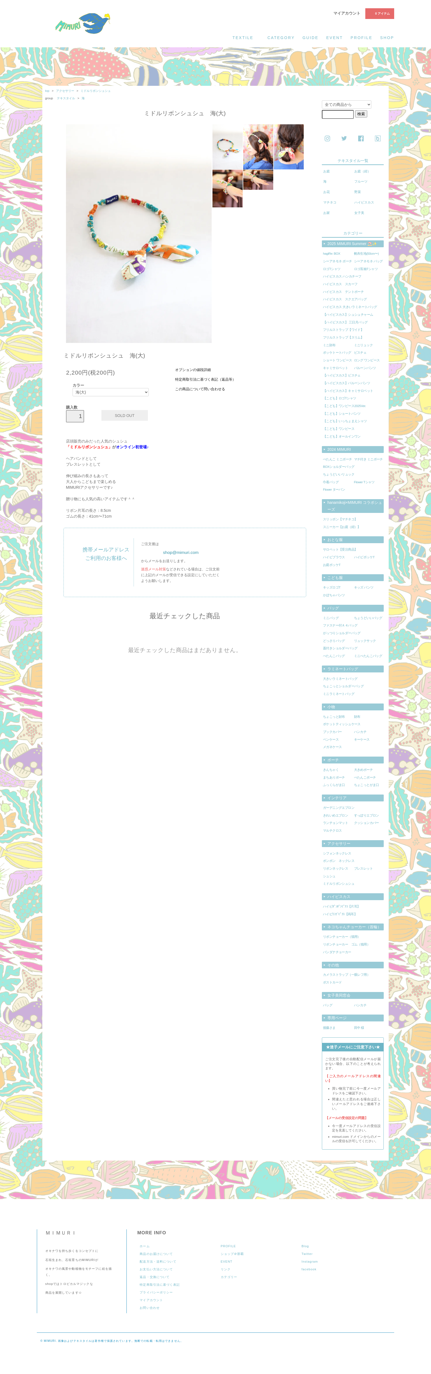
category (281, 37)
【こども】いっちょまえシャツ (345, 421)
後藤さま (329, 1028)
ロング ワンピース (367, 360)
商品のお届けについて (156, 1253)
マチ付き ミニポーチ (368, 459)
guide (311, 37)
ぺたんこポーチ (365, 777)
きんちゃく (331, 770)
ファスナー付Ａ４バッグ (340, 625)
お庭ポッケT (332, 565)
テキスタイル (66, 98)
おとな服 (335, 539)
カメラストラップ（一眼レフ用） (346, 975)
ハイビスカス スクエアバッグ (345, 299)
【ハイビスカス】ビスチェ (342, 375)
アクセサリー (65, 90)
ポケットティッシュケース (342, 724)
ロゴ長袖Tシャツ (366, 269)
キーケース (362, 739)
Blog (305, 1246)
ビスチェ (360, 353)
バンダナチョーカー (337, 952)
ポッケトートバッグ (337, 353)
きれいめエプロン (335, 815)
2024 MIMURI (339, 449)
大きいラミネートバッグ (340, 679)
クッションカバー (366, 823)
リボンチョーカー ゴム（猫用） (346, 944)
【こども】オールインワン (342, 436)
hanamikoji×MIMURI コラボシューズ (354, 506)
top (47, 90)
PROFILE (228, 1246)
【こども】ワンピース (338, 429)
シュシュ (329, 876)
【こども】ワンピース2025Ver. (344, 406)
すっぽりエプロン (366, 815)
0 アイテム (379, 13)
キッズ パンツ (364, 587)
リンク (226, 1269)
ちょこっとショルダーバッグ (343, 686)
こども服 (335, 577)
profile (362, 37)
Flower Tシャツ (364, 482)
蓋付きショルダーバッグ (340, 648)
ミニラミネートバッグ (338, 694)
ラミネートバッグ (342, 669)
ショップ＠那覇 (232, 1253)
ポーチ (333, 760)
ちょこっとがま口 (366, 785)
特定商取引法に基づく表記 (159, 1284)
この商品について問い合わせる (200, 389)
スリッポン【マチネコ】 (340, 519)
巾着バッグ (331, 482)
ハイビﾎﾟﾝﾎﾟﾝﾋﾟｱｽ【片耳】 (341, 906)
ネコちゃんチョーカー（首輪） (354, 927)
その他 (333, 965)
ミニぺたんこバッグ (368, 656)
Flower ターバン (334, 489)
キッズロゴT (332, 587)
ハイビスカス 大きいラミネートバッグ (350, 307)
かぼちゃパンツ (334, 595)
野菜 (357, 192)
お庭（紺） (362, 171)
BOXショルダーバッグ (338, 467)
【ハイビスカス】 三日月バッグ (345, 322)
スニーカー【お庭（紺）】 (342, 527)
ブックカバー (332, 732)
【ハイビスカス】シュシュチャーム (348, 315)
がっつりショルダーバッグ (342, 633)
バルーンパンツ (365, 368)
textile (246, 37)
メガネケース (332, 747)
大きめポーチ (363, 770)
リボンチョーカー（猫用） (342, 937)
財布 (357, 717)
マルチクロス (332, 830)
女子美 (359, 213)
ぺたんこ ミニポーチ (337, 459)
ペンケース (331, 739)
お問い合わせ (150, 1307)
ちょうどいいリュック (338, 474)
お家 (326, 213)
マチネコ (329, 202)
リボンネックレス (335, 868)
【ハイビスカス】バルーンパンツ (346, 383)
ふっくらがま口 (334, 785)
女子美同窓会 (338, 995)
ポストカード (332, 982)
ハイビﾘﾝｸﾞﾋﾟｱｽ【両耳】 (340, 914)
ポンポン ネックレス (338, 861)
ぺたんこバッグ (334, 656)
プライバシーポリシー (156, 1292)
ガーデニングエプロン (338, 808)
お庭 (326, 171)
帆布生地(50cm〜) (366, 253)
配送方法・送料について (158, 1261)
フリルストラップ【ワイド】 (343, 330)
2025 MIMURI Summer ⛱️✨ (352, 243)
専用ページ (337, 1018)
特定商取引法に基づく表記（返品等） (205, 379)
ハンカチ (360, 732)
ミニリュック (363, 345)
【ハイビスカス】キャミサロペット (348, 391)
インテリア (337, 798)
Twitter (307, 1253)
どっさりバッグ (334, 641)
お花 (326, 192)
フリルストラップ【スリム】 (343, 337)
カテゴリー (229, 1277)
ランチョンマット (335, 823)
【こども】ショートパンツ (342, 414)
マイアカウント (346, 13)
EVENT (227, 1261)
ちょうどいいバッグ (368, 618)
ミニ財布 (329, 345)
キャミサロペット (335, 368)
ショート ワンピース (337, 360)
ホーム (145, 1246)
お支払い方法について (156, 1269)
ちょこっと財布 (334, 717)
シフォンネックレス (337, 853)
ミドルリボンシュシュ (96, 90)
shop (387, 37)
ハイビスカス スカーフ (340, 284)
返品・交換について (155, 1277)
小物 (331, 707)
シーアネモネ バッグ (368, 261)
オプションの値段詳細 (193, 370)
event (334, 37)
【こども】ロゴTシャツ (339, 398)
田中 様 (359, 1028)
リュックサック (365, 641)
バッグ (333, 608)
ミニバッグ (331, 618)
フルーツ (361, 181)
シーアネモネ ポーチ (337, 261)
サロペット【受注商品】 (340, 549)
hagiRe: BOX (331, 253)
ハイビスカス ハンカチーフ (342, 276)
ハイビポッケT (364, 557)
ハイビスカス (364, 202)
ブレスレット (363, 868)
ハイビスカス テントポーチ (343, 292)
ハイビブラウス (334, 557)
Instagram (310, 1261)
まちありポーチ (334, 777)
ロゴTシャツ (332, 269)
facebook (309, 1269)
